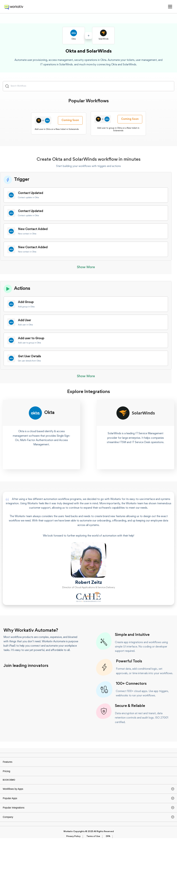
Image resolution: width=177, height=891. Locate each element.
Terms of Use (93, 889)
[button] (170, 6)
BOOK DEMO (9, 804)
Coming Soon (70, 125)
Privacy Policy (73, 889)
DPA (108, 889)
